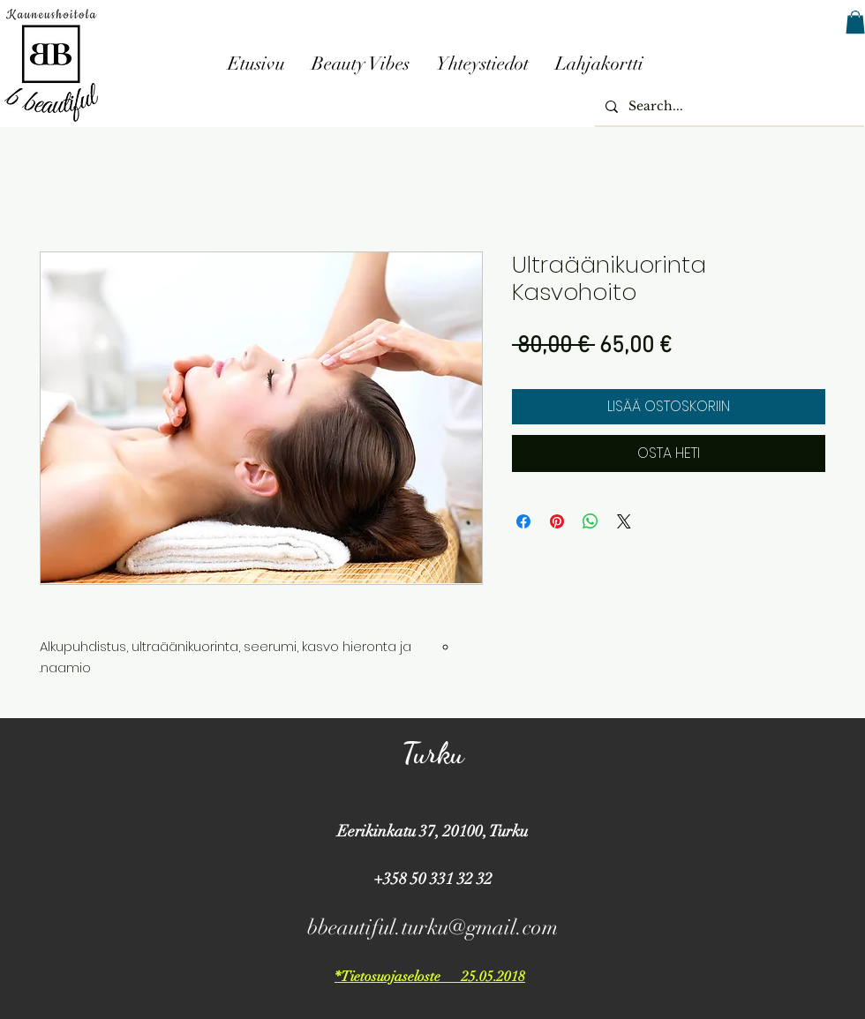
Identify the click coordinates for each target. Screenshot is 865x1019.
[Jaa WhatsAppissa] (590, 521)
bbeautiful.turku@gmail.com (432, 927)
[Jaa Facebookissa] (523, 521)
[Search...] (727, 106)
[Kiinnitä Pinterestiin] (557, 521)
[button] (855, 22)
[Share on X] (624, 521)
